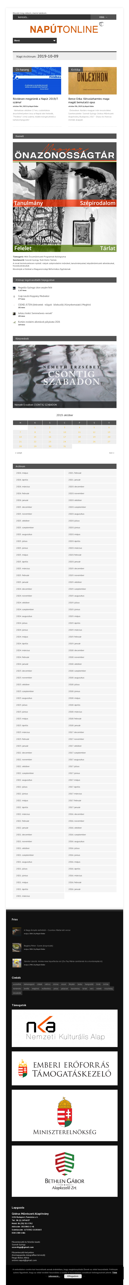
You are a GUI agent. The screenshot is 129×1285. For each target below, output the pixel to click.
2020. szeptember (77, 507)
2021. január (74, 479)
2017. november (76, 739)
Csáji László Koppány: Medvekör (33, 296)
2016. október (75, 827)
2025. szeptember (25, 527)
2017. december (76, 732)
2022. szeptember (25, 773)
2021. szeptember (25, 855)
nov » (111, 452)
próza (56, 988)
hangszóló (89, 984)
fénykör (72, 984)
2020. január (74, 561)
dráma (55, 984)
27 (109, 441)
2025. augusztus (24, 534)
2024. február (22, 657)
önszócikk (17, 993)
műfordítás (46, 988)
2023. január (22, 746)
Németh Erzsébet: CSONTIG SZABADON (36, 404)
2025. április (22, 561)
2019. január (74, 643)
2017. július (74, 766)
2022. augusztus (24, 780)
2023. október (23, 684)
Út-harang (22, 70)
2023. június (22, 711)
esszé (63, 984)
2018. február (75, 718)
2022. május (22, 800)
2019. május (74, 616)
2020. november (76, 493)
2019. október (75, 582)
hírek (98, 984)
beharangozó (29, 984)
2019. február (75, 636)
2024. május (22, 636)
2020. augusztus (76, 513)
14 (20, 437)
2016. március (75, 875)
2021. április (22, 889)
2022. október (23, 766)
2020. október (75, 500)
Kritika (75, 70)
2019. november (76, 575)
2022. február (22, 821)
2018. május (74, 698)
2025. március (23, 568)
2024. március (23, 650)
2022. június (22, 793)
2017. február (75, 800)
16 (50, 437)
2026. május (22, 473)
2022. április (22, 807)
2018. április (74, 705)
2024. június (22, 630)
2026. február (22, 493)
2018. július (74, 684)
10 (64, 432)
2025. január (22, 582)
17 (64, 437)
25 (79, 441)
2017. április (74, 786)
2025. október (23, 520)
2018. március (75, 711)
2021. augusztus (24, 862)
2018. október (75, 664)
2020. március (75, 548)
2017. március (75, 793)
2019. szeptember (77, 589)
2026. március (23, 486)
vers (91, 988)
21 (20, 441)
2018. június (74, 691)
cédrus (47, 984)
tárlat (85, 988)
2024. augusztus (24, 616)
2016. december (76, 814)
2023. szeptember (25, 691)
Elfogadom (72, 1276)
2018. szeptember (77, 670)
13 (109, 432)
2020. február (75, 554)
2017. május (74, 780)
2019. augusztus (76, 595)
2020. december (76, 486)
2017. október (75, 746)
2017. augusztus (76, 759)
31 (64, 446)
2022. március (23, 814)
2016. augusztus (76, 841)
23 (50, 441)
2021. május (22, 882)
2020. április (74, 541)
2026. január (22, 500)
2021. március (23, 896)
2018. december (76, 650)
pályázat (64, 988)
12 (94, 432)
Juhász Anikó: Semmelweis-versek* (35, 313)
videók (98, 988)
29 (35, 446)
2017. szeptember (77, 752)
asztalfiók (17, 984)
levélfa (26, 988)
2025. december (24, 507)
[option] (65, 376)
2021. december (24, 834)
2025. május (22, 554)
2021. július (21, 868)
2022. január (22, 827)
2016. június (74, 855)
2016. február (75, 882)
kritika (105, 984)
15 (35, 437)
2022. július (21, 786)
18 (79, 437)
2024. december (24, 589)
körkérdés (17, 988)
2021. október (23, 848)
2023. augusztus (24, 698)
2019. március (75, 630)
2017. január (74, 807)
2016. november (76, 821)
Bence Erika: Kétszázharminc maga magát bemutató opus (88, 100)
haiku (80, 984)
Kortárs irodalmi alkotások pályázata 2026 (39, 321)
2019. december (76, 568)
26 (94, 441)
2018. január (74, 725)
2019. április (74, 623)
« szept (18, 452)
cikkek (39, 984)
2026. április (22, 479)
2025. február (22, 575)
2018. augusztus (76, 677)
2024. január (22, 664)
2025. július (21, 541)
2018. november (76, 657)
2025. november (24, 513)
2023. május (22, 718)
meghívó (35, 988)
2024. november (24, 595)
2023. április (22, 725)
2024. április (22, 643)
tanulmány (75, 988)
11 (79, 432)
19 (94, 437)
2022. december (24, 752)
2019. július (74, 602)
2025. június (22, 548)
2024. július (21, 623)
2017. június (74, 773)
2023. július (21, 705)
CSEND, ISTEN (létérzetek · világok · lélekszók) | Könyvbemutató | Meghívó (54, 304)
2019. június (74, 609)
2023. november (24, 677)
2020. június (74, 527)
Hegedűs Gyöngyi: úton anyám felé (35, 287)
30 (50, 446)
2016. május (74, 862)
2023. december (24, 670)
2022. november (24, 759)
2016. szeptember (77, 834)
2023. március (23, 732)
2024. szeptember (25, 609)
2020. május (74, 534)
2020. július (74, 520)
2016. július (74, 848)
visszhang (108, 988)
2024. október (23, 602)
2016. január (74, 889)
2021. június (22, 875)
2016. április (74, 868)
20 (109, 437)
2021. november (24, 841)
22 (35, 441)
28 (20, 446)
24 (64, 441)
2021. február (75, 473)
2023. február (22, 739)
